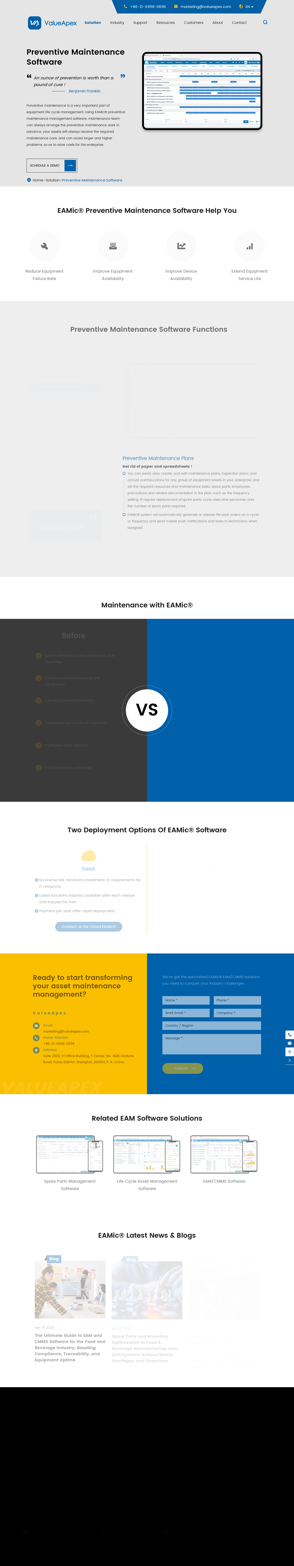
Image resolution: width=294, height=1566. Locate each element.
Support (140, 23)
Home (38, 180)
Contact (239, 23)
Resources (165, 23)
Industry (117, 23)
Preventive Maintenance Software (92, 180)
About (217, 23)
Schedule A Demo (53, 165)
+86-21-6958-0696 (148, 7)
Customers (193, 23)
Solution (93, 23)
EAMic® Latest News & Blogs (147, 1236)
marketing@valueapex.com (206, 7)
